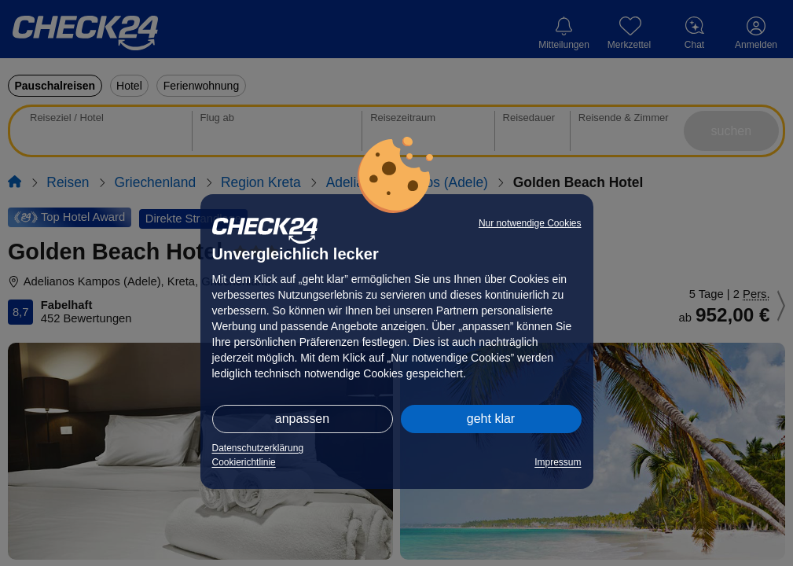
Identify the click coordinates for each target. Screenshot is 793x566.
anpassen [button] (302, 418)
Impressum (557, 462)
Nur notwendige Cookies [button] (530, 223)
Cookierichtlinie (244, 462)
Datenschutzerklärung (258, 448)
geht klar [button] (491, 418)
